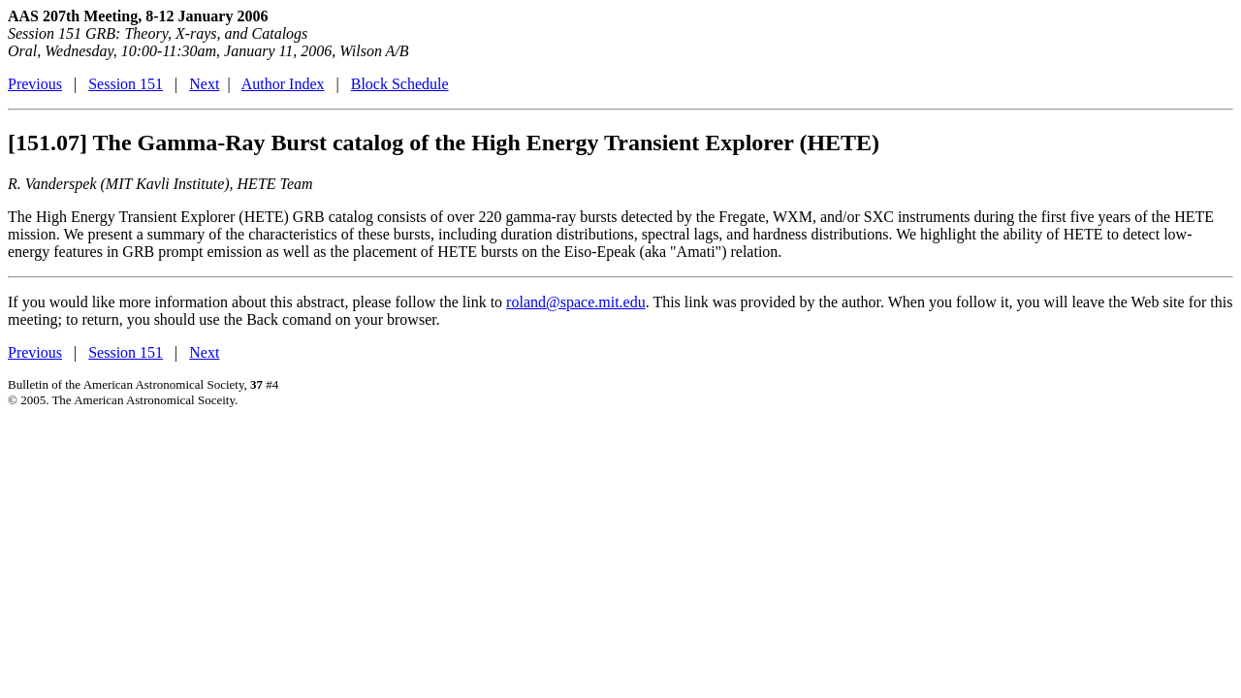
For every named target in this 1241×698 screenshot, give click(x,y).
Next (204, 84)
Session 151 (125, 84)
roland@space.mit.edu (576, 302)
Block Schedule (400, 84)
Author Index (283, 84)
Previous (35, 84)
